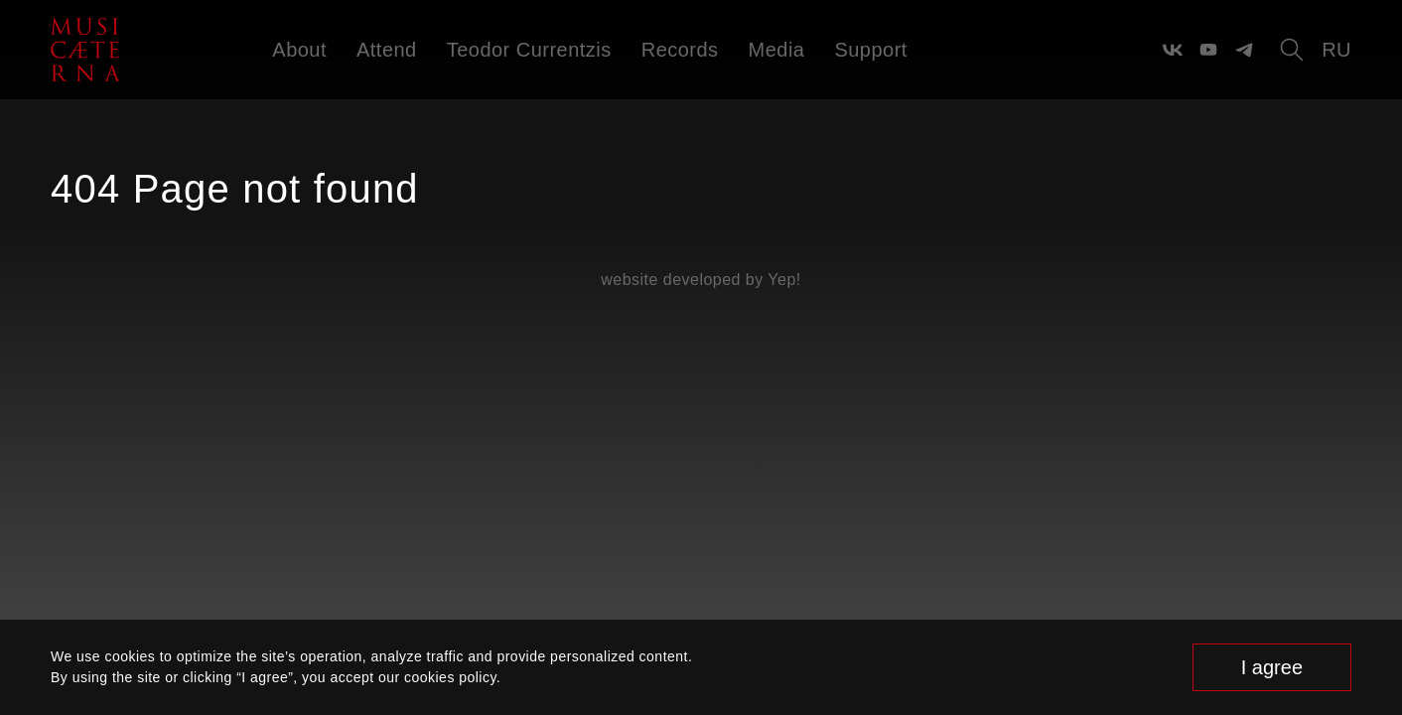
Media (777, 50)
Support (870, 50)
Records (680, 50)
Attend (386, 50)
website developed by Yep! (700, 279)
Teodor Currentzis (529, 50)
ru (1336, 50)
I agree (1272, 667)
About (299, 50)
